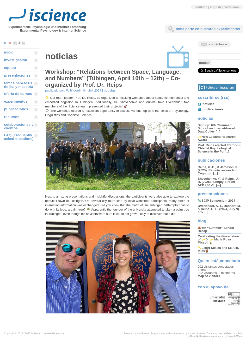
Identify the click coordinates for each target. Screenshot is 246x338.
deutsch (201, 7)
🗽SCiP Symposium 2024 (216, 200)
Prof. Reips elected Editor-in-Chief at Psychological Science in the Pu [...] (219, 148)
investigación (15, 60)
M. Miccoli (73, 90)
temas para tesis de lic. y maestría (18, 85)
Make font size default (19, 43)
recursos (11, 117)
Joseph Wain (234, 336)
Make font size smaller (15, 43)
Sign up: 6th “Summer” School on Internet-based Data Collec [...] (216, 128)
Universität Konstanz (54, 333)
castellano (231, 7)
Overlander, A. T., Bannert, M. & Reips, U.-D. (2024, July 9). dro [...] (219, 209)
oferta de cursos (18, 94)
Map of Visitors (209, 276)
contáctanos (218, 44)
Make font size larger (23, 43)
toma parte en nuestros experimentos (208, 29)
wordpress (143, 333)
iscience (35, 333)
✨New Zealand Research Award (217, 138)
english (215, 7)
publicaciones (16, 109)
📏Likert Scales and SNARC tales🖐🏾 (218, 249)
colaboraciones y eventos (19, 126)
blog (202, 221)
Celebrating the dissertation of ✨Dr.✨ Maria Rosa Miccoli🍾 (218, 239)
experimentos (16, 101)
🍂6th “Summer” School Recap (216, 229)
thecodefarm (225, 333)
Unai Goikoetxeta (200, 336)
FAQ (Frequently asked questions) (19, 137)
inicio (8, 52)
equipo (10, 68)
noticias (110, 90)
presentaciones (17, 75)
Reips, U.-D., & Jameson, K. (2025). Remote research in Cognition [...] (218, 170)
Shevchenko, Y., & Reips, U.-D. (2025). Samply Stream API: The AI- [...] (219, 182)
